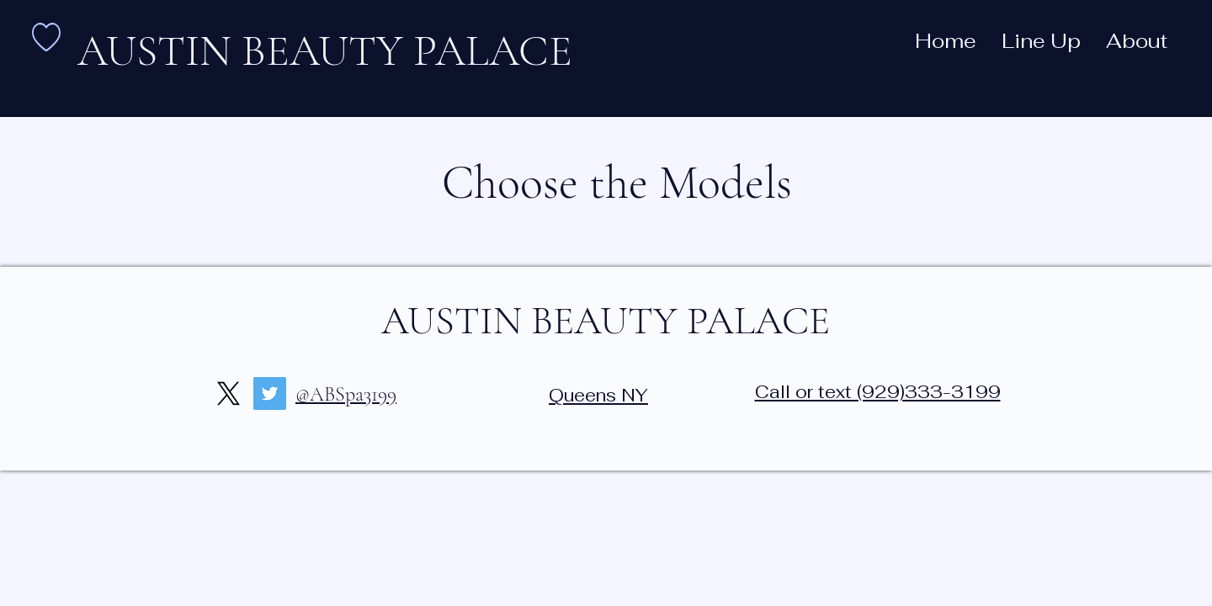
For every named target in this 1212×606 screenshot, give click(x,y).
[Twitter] (269, 393)
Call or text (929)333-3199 (878, 391)
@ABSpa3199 (345, 394)
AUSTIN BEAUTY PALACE (605, 320)
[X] (228, 393)
